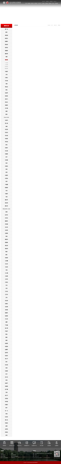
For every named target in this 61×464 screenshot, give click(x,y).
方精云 (8, 77)
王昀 (8, 297)
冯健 (8, 83)
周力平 (8, 358)
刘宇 (8, 157)
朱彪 (8, 367)
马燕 (8, 196)
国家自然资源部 (3, 456)
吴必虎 (8, 300)
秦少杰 (8, 419)
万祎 (8, 285)
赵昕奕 (8, 352)
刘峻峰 (8, 153)
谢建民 (8, 312)
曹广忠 (8, 29)
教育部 (12, 453)
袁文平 (8, 395)
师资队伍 (32, 3)
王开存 (8, 294)
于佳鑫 (8, 325)
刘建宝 (8, 404)
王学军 (8, 279)
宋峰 (8, 236)
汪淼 (8, 392)
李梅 (8, 413)
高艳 (8, 89)
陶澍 (8, 251)
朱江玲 (8, 377)
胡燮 (8, 111)
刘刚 (8, 169)
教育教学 (36, 3)
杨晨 (8, 426)
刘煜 (8, 172)
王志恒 (8, 266)
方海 (8, 74)
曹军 (8, 32)
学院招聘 (56, 3)
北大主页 (43, 1)
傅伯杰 (8, 86)
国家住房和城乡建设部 (14, 456)
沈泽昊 (8, 230)
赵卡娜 (8, 389)
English (55, 1)
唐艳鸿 (8, 248)
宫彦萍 (8, 92)
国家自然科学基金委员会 (4, 457)
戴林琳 (8, 53)
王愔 (8, 288)
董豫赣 (8, 59)
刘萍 (8, 181)
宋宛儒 (8, 224)
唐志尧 (8, 245)
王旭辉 (8, 276)
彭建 (8, 211)
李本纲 (8, 135)
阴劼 (8, 334)
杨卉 (8, 407)
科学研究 (39, 3)
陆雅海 (8, 187)
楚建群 (8, 50)
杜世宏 (8, 416)
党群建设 (46, 3)
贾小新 (8, 123)
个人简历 (6, 62)
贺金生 (8, 102)
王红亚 (8, 263)
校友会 (53, 3)
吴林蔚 (8, 309)
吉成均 (8, 120)
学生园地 (43, 3)
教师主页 (55, 25)
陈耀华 (8, 41)
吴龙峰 (8, 306)
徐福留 (8, 315)
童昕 (8, 254)
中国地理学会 (13, 457)
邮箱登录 (51, 1)
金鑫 (8, 126)
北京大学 (2, 453)
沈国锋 (8, 233)
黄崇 (8, 114)
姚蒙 (8, 322)
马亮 (8, 190)
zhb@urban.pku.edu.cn (38, 457)
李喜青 (8, 138)
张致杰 (8, 432)
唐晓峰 (8, 242)
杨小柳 (8, 328)
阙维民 (8, 221)
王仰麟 (8, 260)
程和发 (8, 47)
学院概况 (28, 3)
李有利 (8, 132)
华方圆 (8, 108)
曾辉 (8, 340)
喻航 (8, 337)
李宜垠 (8, 129)
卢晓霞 (8, 184)
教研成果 (6, 68)
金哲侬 (8, 429)
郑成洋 (8, 355)
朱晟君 (8, 370)
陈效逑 (8, 44)
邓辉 (8, 56)
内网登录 (47, 1)
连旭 (8, 435)
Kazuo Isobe (8, 117)
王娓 (8, 270)
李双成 (8, 141)
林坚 (8, 144)
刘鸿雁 (8, 160)
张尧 (8, 380)
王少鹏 (8, 273)
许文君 (8, 318)
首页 (26, 3)
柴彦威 (8, 35)
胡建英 (8, 105)
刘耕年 (8, 147)
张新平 (8, 383)
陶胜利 (8, 239)
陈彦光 (8, 38)
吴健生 (8, 303)
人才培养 (6, 64)
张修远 (8, 423)
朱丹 (8, 374)
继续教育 (50, 3)
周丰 (8, 361)
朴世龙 (8, 218)
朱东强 (8, 364)
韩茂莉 (8, 96)
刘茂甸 (8, 178)
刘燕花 (8, 166)
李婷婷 (8, 257)
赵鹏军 (8, 349)
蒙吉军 (8, 199)
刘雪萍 (8, 175)
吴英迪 (8, 398)
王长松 (8, 291)
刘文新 (8, 150)
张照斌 (8, 346)
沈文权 (8, 227)
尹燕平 (8, 331)
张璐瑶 (8, 386)
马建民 (8, 193)
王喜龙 (8, 282)
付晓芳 (8, 71)
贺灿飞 (8, 99)
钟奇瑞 (8, 401)
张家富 (8, 343)
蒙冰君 (8, 205)
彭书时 (8, 214)
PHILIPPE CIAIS (7, 208)
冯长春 (8, 80)
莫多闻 (8, 202)
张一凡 (8, 410)
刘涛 (8, 163)
